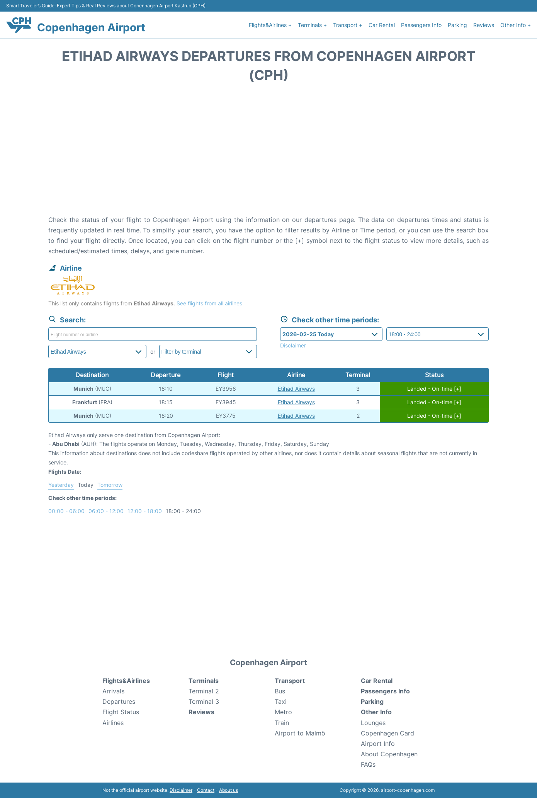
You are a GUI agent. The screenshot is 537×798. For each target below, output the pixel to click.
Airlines (113, 723)
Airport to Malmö (300, 733)
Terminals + (312, 25)
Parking (457, 25)
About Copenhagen (389, 754)
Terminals (204, 680)
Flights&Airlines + (270, 25)
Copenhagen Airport (91, 27)
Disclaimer (181, 790)
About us (228, 790)
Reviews (483, 25)
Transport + (347, 25)
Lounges (373, 723)
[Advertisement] (268, 153)
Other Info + (515, 25)
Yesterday (61, 484)
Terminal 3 (204, 701)
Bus (280, 691)
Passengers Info (421, 25)
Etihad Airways (296, 388)
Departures (118, 701)
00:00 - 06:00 (66, 511)
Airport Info (378, 743)
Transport (290, 680)
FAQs (368, 764)
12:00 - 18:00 (144, 511)
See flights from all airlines (209, 303)
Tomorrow (109, 484)
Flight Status (120, 712)
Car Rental (382, 25)
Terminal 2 (204, 691)
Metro (283, 712)
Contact (205, 790)
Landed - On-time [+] (434, 388)
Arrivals (113, 691)
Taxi (281, 701)
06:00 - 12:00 (106, 511)
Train (282, 723)
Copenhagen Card (387, 733)
